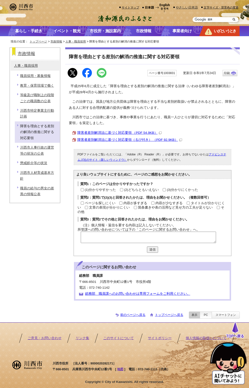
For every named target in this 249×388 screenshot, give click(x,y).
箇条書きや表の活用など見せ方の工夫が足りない (175, 207)
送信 (152, 249)
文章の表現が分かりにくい (109, 207)
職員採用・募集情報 (35, 76)
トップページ (38, 41)
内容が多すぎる (135, 203)
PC (206, 315)
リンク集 (82, 338)
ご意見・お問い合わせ (45, 338)
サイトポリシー (160, 338)
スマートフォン (226, 315)
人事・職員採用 (75, 41)
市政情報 (56, 41)
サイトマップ (130, 7)
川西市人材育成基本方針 (37, 175)
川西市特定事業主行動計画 (37, 113)
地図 (120, 369)
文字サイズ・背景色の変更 (221, 7)
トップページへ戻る (169, 315)
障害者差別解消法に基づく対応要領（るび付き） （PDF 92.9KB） (129, 140)
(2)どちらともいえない (141, 190)
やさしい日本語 (187, 7)
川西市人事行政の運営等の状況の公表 (37, 150)
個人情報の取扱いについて (206, 338)
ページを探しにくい (100, 203)
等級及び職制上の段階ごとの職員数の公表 (37, 98)
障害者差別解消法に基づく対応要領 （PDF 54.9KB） (119, 133)
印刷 (227, 73)
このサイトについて (118, 338)
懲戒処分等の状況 (33, 163)
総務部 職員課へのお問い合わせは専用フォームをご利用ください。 (137, 293)
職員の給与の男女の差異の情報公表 (37, 191)
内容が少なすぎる (169, 203)
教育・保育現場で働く (37, 85)
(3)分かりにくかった (182, 190)
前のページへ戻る (132, 315)
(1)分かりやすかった (100, 190)
